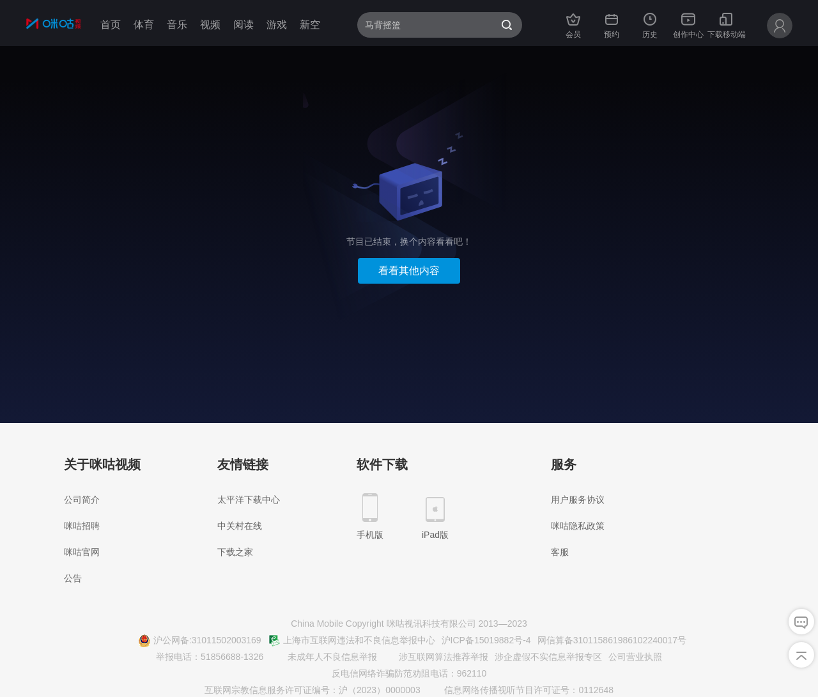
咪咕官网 (82, 552)
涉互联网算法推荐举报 (435, 657)
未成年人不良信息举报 (324, 657)
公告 (73, 578)
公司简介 (82, 499)
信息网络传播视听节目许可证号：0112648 (521, 690)
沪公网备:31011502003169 (199, 640)
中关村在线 (239, 526)
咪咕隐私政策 (578, 526)
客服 (560, 552)
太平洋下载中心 (248, 499)
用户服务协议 (578, 499)
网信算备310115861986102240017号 (612, 640)
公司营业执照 (635, 657)
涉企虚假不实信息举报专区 (548, 657)
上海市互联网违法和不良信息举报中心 (351, 640)
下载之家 (235, 552)
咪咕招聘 (82, 526)
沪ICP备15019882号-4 (486, 640)
